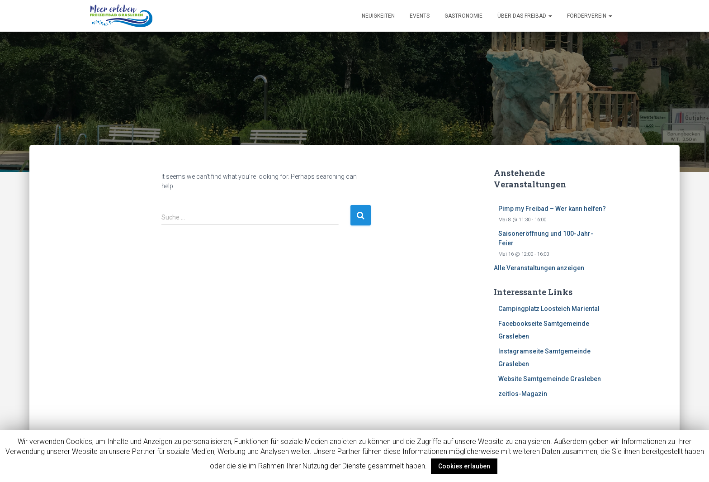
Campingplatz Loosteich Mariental (549, 308)
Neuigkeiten (378, 16)
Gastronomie (463, 16)
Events (420, 16)
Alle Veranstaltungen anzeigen (539, 268)
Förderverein (589, 16)
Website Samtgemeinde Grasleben (549, 378)
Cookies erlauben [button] (464, 466)
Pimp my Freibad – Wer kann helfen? (552, 208)
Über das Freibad (524, 16)
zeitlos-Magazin (522, 393)
